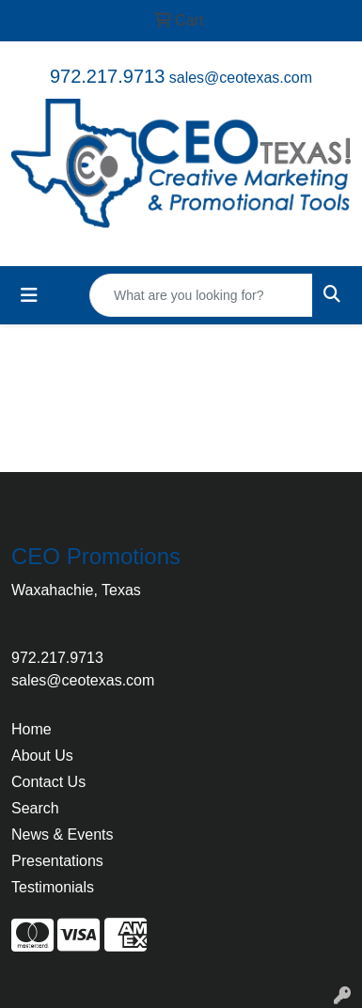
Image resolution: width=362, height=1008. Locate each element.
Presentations (57, 861)
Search (35, 808)
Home (31, 729)
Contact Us (48, 782)
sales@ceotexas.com (240, 78)
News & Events (62, 835)
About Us (42, 756)
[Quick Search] (201, 295)
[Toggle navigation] (29, 295)
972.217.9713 (107, 76)
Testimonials (52, 887)
